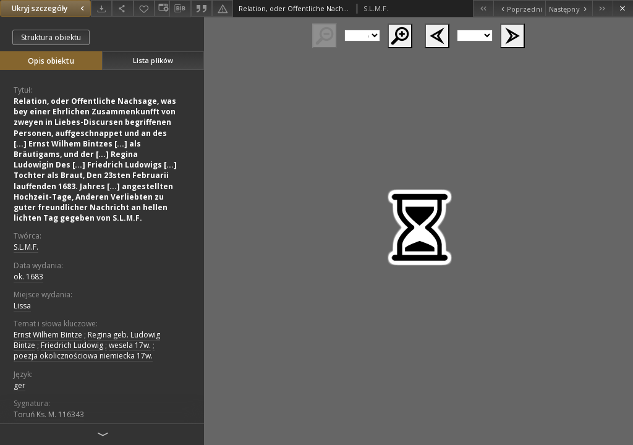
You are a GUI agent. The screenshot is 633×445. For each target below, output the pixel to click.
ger (19, 385)
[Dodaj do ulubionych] (144, 8)
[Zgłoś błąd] (222, 8)
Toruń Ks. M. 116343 (49, 414)
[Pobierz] (101, 8)
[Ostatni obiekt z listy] (602, 8)
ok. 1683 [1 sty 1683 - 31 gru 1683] (28, 276)
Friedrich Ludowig (72, 345)
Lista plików (153, 60)
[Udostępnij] (122, 8)
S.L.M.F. (26, 247)
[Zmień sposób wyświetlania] (162, 8)
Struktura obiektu (51, 37)
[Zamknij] (623, 8)
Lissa (22, 305)
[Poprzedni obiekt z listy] (519, 8)
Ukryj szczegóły (49, 8)
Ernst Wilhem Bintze (48, 334)
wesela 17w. (130, 345)
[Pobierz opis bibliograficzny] (179, 8)
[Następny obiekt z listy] (568, 8)
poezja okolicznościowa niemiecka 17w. (83, 355)
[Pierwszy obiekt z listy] (483, 8)
